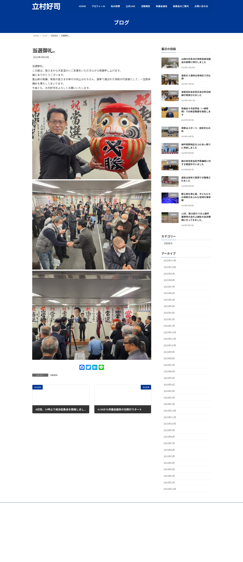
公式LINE (105, 505)
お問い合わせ (181, 505)
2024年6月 (169, 371)
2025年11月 (170, 260)
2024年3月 (169, 391)
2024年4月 (169, 384)
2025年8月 (169, 280)
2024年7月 (169, 364)
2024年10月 (170, 345)
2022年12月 (170, 489)
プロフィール (74, 505)
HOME (59, 505)
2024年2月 (169, 397)
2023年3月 (169, 469)
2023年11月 (170, 417)
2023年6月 (169, 449)
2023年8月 (169, 436)
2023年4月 (169, 462)
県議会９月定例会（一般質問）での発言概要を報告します (195, 111)
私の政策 (90, 505)
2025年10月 (170, 267)
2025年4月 (169, 306)
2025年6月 (169, 293)
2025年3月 (169, 312)
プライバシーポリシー (159, 505)
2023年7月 (169, 443)
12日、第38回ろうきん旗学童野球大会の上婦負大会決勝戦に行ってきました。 (195, 216)
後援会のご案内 (136, 505)
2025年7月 (169, 286)
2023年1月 (169, 482)
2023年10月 (170, 423)
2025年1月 (169, 325)
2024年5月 (169, 378)
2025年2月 (169, 319)
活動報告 (54, 375)
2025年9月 (169, 273)
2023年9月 (169, 430)
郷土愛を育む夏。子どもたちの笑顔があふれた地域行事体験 (195, 197)
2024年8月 (169, 358)
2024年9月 (169, 351)
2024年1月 (169, 404)
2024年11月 (170, 338)
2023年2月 (169, 476)
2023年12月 (170, 410)
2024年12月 (170, 332)
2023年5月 (169, 456)
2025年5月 (169, 299)
